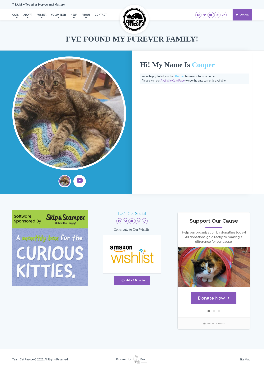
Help (74, 14)
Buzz (140, 359)
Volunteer (58, 14)
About (86, 14)
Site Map (244, 359)
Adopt (27, 14)
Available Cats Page (173, 80)
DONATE (242, 14)
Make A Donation (133, 281)
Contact (101, 14)
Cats (15, 14)
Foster (42, 14)
